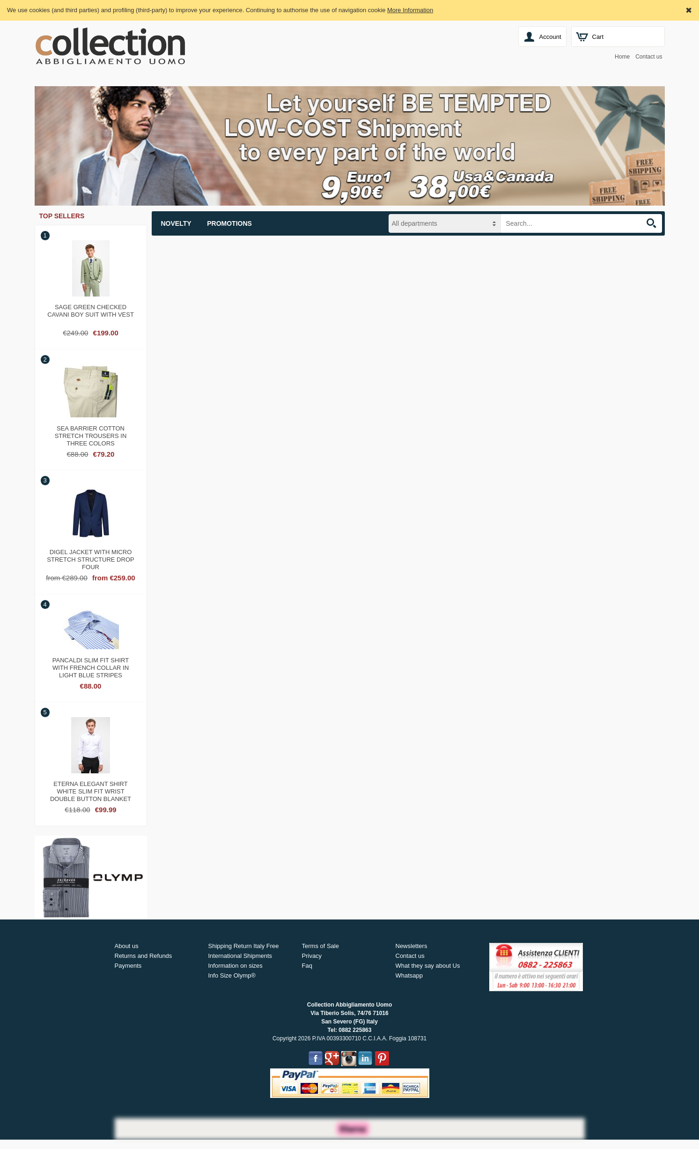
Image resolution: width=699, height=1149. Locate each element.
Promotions (229, 223)
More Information (410, 10)
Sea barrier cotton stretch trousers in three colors (91, 435)
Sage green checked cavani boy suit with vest (90, 311)
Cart (598, 36)
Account (550, 36)
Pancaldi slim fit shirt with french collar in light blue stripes (90, 666)
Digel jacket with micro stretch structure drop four (90, 558)
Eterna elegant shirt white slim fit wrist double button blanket (90, 790)
